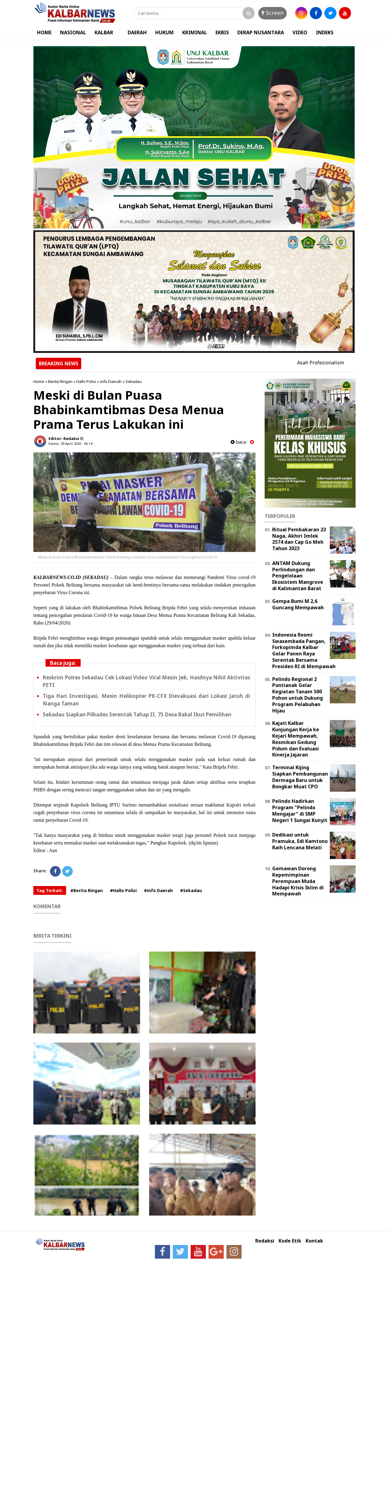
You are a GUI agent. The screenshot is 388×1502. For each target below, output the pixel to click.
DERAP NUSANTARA (260, 32)
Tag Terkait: (49, 890)
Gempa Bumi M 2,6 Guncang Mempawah (298, 604)
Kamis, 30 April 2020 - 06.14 (70, 443)
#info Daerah (158, 890)
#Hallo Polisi (123, 890)
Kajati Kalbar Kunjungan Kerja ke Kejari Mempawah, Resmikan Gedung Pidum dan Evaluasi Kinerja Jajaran (295, 739)
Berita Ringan (60, 381)
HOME (44, 32)
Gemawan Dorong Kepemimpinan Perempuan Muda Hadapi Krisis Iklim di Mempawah (298, 881)
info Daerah (111, 381)
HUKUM (164, 32)
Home (38, 381)
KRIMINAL (194, 32)
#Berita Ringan (86, 890)
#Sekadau (191, 890)
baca (238, 442)
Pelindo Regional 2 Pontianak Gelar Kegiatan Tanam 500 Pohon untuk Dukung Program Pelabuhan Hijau (297, 695)
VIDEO (300, 32)
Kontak (314, 1241)
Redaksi (264, 1241)
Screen (272, 12)
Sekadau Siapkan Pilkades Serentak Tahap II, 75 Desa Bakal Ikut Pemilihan (137, 714)
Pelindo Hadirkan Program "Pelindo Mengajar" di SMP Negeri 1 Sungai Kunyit (299, 810)
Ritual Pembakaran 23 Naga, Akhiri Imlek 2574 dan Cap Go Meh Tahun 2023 (299, 539)
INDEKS (324, 32)
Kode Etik (290, 1241)
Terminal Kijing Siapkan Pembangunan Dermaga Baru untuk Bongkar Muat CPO (300, 777)
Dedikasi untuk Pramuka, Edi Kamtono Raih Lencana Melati (300, 841)
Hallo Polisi (86, 381)
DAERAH (137, 32)
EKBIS (222, 32)
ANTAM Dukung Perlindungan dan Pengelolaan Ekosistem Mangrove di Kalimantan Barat (297, 576)
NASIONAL (73, 32)
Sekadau (133, 381)
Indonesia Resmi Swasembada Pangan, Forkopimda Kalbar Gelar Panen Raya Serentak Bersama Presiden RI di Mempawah (304, 650)
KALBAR (104, 32)
